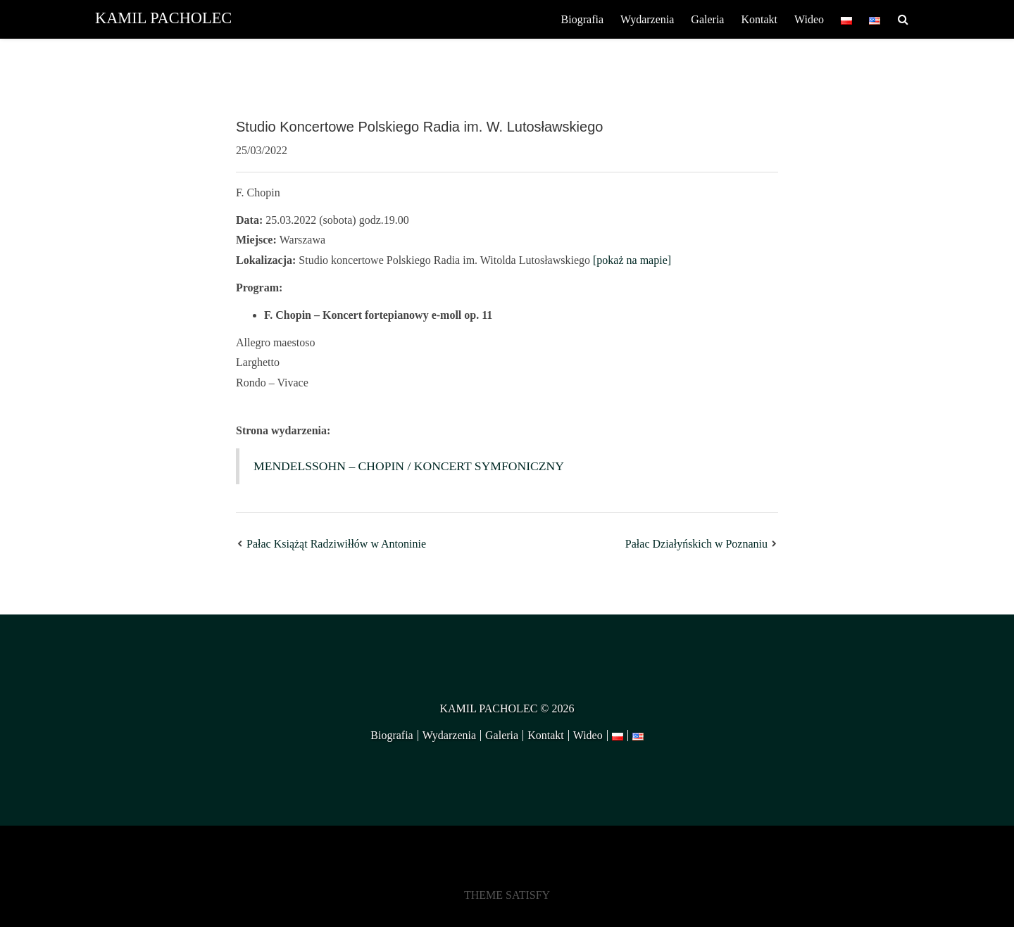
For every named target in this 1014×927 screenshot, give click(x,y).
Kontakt (759, 19)
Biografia (582, 19)
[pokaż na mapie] (632, 260)
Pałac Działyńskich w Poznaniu (696, 544)
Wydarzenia (647, 19)
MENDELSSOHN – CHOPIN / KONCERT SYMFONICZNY (409, 466)
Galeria (707, 19)
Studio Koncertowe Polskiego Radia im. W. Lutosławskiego (419, 126)
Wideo (809, 19)
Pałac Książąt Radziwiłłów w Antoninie (336, 544)
